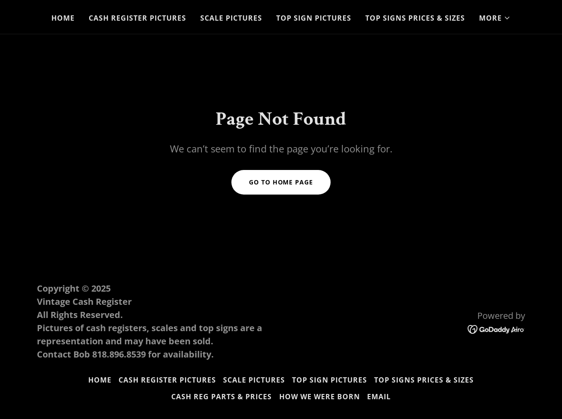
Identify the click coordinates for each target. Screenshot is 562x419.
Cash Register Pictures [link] (137, 18)
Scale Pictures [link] (231, 18)
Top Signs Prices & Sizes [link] (415, 18)
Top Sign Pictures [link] (313, 18)
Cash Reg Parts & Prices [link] (221, 396)
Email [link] (379, 396)
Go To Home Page (281, 182)
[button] (495, 18)
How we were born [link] (319, 396)
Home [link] (63, 18)
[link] (496, 329)
